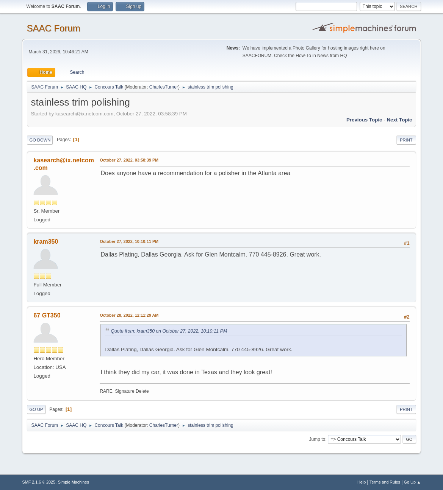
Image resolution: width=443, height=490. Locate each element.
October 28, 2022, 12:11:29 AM (129, 315)
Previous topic (364, 120)
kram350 (45, 241)
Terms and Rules (384, 482)
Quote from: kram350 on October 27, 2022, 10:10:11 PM (169, 331)
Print (406, 140)
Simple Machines (73, 482)
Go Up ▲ (412, 482)
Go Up (36, 409)
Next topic (399, 120)
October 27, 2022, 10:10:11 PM (129, 241)
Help (361, 482)
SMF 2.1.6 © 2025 (38, 482)
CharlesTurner (163, 87)
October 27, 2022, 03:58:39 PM (129, 160)
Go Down (39, 140)
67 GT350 (46, 315)
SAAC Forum (53, 28)
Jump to (317, 439)
